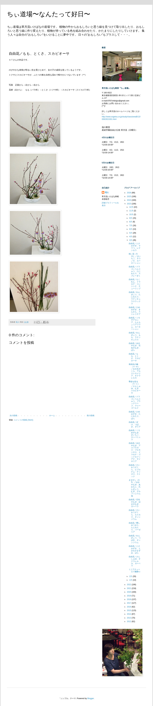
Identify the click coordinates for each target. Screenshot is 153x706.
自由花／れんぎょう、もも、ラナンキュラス (135, 336)
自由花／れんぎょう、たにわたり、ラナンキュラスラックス (135, 298)
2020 (129, 592)
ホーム (52, 415)
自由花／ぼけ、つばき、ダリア (135, 424)
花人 (107, 192)
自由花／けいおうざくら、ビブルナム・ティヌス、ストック (135, 471)
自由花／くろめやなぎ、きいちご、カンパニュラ (135, 435)
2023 (129, 204)
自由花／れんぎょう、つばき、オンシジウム (135, 539)
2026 (129, 193)
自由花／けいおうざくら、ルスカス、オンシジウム (135, 514)
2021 (129, 588)
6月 (131, 229)
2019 (129, 596)
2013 (129, 618)
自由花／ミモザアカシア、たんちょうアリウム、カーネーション (135, 323)
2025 (129, 196)
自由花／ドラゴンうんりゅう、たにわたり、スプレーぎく (135, 271)
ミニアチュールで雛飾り (135, 570)
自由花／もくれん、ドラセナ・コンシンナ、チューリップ (135, 284)
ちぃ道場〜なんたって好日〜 (48, 14)
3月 (131, 240)
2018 (129, 599)
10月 (131, 214)
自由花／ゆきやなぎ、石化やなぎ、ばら (135, 346)
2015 (129, 610)
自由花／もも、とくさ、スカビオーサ (135, 357)
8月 (131, 222)
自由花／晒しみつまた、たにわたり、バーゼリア (135, 527)
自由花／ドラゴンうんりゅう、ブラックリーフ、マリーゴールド (135, 402)
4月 (131, 236)
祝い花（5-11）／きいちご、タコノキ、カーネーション (135, 258)
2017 (129, 603)
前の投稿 (90, 415)
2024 (129, 200)
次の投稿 (13, 415)
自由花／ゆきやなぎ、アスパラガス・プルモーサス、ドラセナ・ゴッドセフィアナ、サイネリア (135, 452)
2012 (129, 621)
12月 (131, 207)
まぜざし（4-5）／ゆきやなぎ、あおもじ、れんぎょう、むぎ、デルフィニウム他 (135, 488)
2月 (131, 576)
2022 (129, 584)
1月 (131, 580)
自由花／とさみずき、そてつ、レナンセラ (135, 246)
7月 (131, 225)
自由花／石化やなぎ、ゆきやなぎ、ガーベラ (135, 502)
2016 (129, 607)
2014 (129, 614)
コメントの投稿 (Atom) (23, 420)
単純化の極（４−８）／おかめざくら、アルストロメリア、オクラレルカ (135, 371)
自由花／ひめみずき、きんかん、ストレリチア (135, 310)
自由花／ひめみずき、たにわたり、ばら (135, 415)
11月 (131, 211)
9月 (131, 218)
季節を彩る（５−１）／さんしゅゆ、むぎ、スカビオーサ (135, 387)
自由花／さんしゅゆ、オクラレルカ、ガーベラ (135, 561)
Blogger (90, 698)
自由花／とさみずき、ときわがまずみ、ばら (135, 549)
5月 (131, 233)
